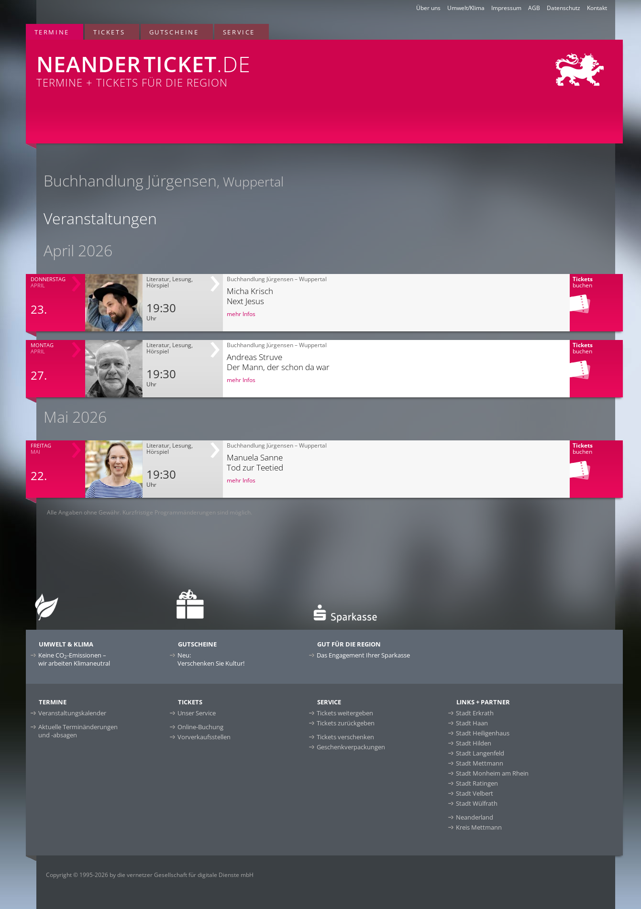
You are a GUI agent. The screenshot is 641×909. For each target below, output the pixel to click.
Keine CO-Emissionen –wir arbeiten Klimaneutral (74, 659)
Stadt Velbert (474, 793)
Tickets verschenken (345, 737)
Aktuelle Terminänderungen (78, 731)
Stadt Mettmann (479, 763)
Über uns (428, 8)
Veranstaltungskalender (72, 713)
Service (239, 32)
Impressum (506, 8)
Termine (51, 32)
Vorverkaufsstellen (204, 737)
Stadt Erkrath (475, 713)
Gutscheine (174, 32)
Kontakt (597, 8)
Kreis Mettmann (479, 827)
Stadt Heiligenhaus (482, 733)
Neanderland (474, 817)
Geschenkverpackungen (351, 747)
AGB (534, 8)
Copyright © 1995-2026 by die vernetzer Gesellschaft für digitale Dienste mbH (150, 875)
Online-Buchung (200, 727)
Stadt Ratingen (477, 783)
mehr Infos (241, 314)
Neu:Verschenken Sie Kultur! (210, 659)
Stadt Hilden (473, 743)
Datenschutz (563, 8)
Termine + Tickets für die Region (200, 64)
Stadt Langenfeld (480, 753)
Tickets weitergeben (345, 713)
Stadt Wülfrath (476, 803)
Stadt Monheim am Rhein (492, 773)
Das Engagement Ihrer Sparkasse (363, 655)
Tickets (109, 32)
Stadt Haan (472, 723)
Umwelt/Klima (466, 8)
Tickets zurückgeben (346, 723)
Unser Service (196, 713)
